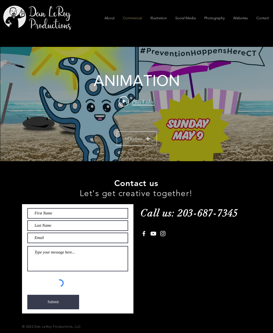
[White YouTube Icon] (153, 233)
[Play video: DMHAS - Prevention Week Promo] (137, 101)
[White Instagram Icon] (162, 233)
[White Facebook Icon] (143, 233)
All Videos (136, 138)
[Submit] (53, 302)
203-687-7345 (208, 213)
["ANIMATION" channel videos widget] (136, 104)
